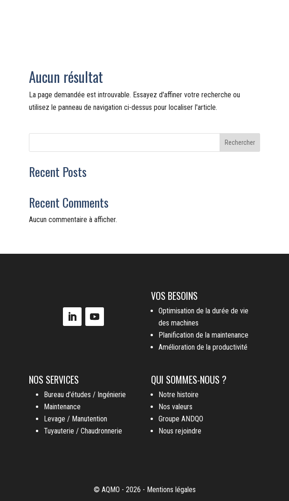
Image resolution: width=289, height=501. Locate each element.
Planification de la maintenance (203, 335)
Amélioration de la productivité (203, 347)
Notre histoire (178, 394)
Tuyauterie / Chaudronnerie (83, 431)
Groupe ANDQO (180, 418)
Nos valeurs (175, 406)
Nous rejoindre (179, 431)
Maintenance (62, 406)
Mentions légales (171, 489)
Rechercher (240, 142)
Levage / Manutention (75, 418)
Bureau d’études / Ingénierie (85, 394)
